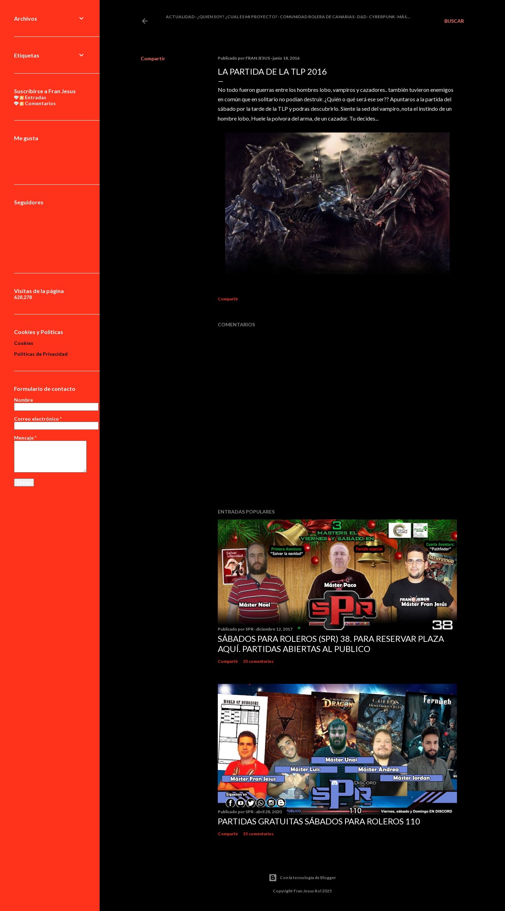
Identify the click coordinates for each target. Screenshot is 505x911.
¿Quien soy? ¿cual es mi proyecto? (237, 16)
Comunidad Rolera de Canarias (317, 16)
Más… (403, 16)
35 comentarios (258, 661)
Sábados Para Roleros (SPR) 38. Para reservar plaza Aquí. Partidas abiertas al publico (331, 643)
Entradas (33, 97)
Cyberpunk (382, 16)
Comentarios (38, 103)
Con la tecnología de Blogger (302, 877)
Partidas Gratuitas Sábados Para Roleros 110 (319, 821)
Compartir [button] (153, 58)
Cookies (23, 343)
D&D (361, 16)
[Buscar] (454, 21)
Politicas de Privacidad (41, 354)
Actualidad (180, 16)
